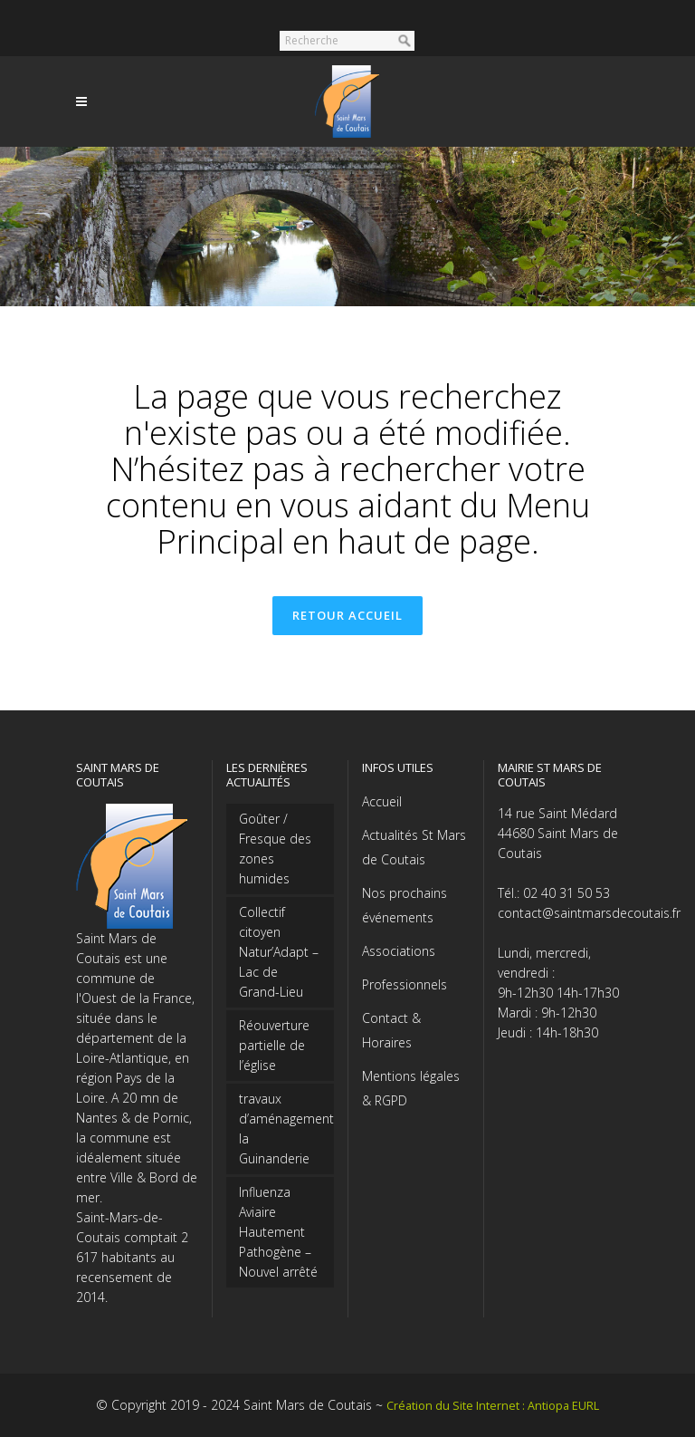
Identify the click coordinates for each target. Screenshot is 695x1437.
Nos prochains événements (404, 905)
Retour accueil (347, 615)
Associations (398, 951)
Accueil (382, 801)
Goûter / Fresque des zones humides (275, 848)
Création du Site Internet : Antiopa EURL (492, 1405)
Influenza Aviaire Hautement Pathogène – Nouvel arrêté (278, 1231)
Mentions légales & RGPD (411, 1088)
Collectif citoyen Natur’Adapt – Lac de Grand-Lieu (279, 951)
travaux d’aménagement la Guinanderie (280, 1128)
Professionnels (404, 984)
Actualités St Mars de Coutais (414, 847)
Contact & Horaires (391, 1030)
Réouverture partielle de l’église (274, 1045)
